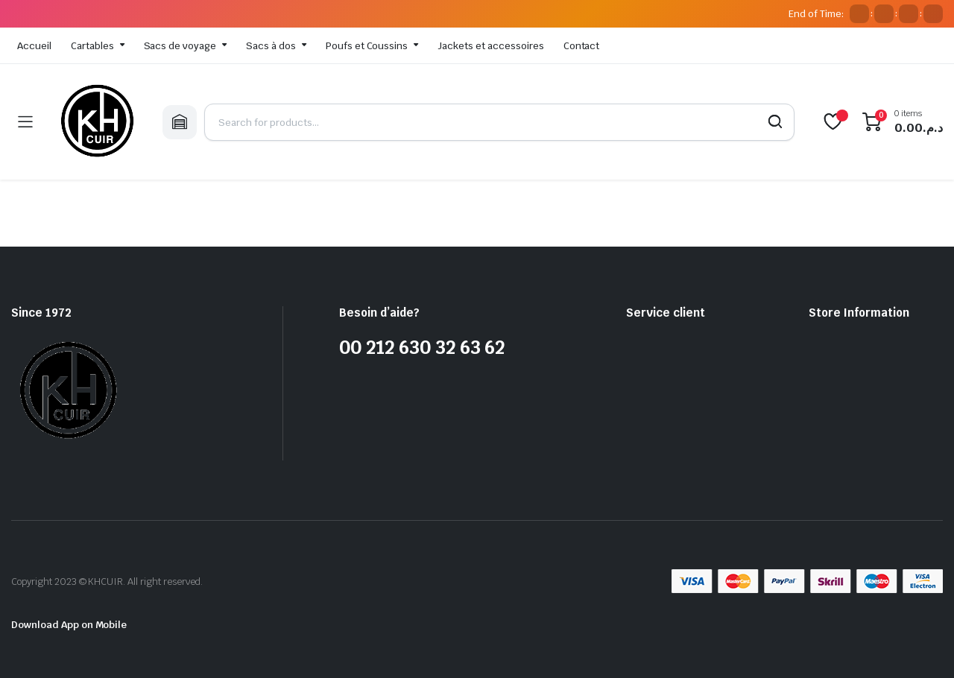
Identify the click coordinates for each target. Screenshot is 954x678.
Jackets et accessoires (490, 45)
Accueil (34, 45)
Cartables (92, 45)
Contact (581, 45)
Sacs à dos (271, 45)
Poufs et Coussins (367, 45)
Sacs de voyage (180, 45)
